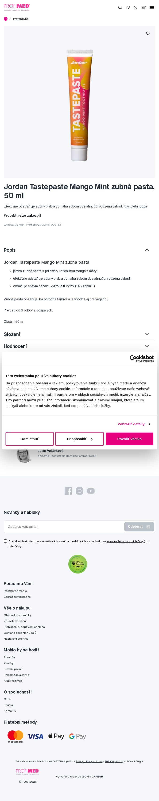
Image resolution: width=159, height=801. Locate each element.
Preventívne (20, 18)
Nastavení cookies (16, 638)
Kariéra (8, 704)
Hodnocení (15, 346)
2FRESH (97, 776)
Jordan (19, 224)
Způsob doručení (15, 620)
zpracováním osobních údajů (126, 541)
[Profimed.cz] (17, 7)
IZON (85, 776)
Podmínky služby (114, 761)
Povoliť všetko (129, 439)
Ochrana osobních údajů (20, 632)
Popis (10, 249)
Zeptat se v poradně (17, 596)
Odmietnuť (29, 439)
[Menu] (152, 7)
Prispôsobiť (80, 439)
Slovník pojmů (13, 668)
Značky (8, 663)
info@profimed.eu (16, 590)
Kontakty (10, 710)
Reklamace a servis (16, 674)
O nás (7, 699)
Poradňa (9, 657)
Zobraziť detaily (131, 424)
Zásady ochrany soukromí (89, 761)
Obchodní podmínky (17, 615)
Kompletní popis (136, 206)
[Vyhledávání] (120, 7)
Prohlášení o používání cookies (24, 626)
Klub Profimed (13, 680)
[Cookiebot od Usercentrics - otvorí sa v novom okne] (133, 358)
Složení (12, 334)
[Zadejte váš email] (65, 527)
